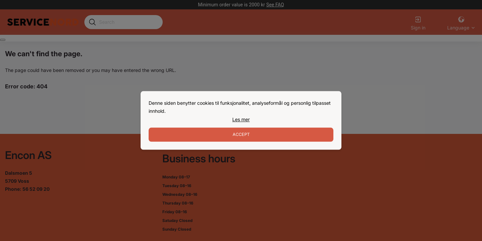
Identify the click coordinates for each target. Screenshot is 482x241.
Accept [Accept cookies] (241, 134)
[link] (241, 119)
